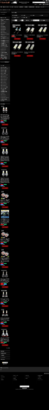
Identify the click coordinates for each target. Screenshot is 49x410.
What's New (27, 375)
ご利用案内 (2, 355)
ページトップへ (47, 373)
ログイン (36, 4)
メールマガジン (3, 357)
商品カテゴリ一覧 (16, 375)
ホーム (2, 378)
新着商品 (15, 378)
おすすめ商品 (15, 379)
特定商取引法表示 (3, 353)
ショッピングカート (40, 379)
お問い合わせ (3, 359)
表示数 (13, 20)
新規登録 (40, 4)
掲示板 (26, 378)
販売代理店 (2, 351)
